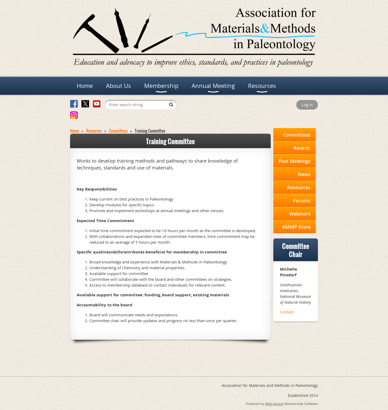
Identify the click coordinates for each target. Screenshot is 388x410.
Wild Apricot (274, 404)
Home (74, 131)
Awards (302, 148)
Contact (287, 311)
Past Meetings (295, 161)
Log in (307, 104)
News (304, 174)
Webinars (300, 214)
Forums (302, 200)
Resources (94, 131)
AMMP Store (296, 227)
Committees (118, 131)
